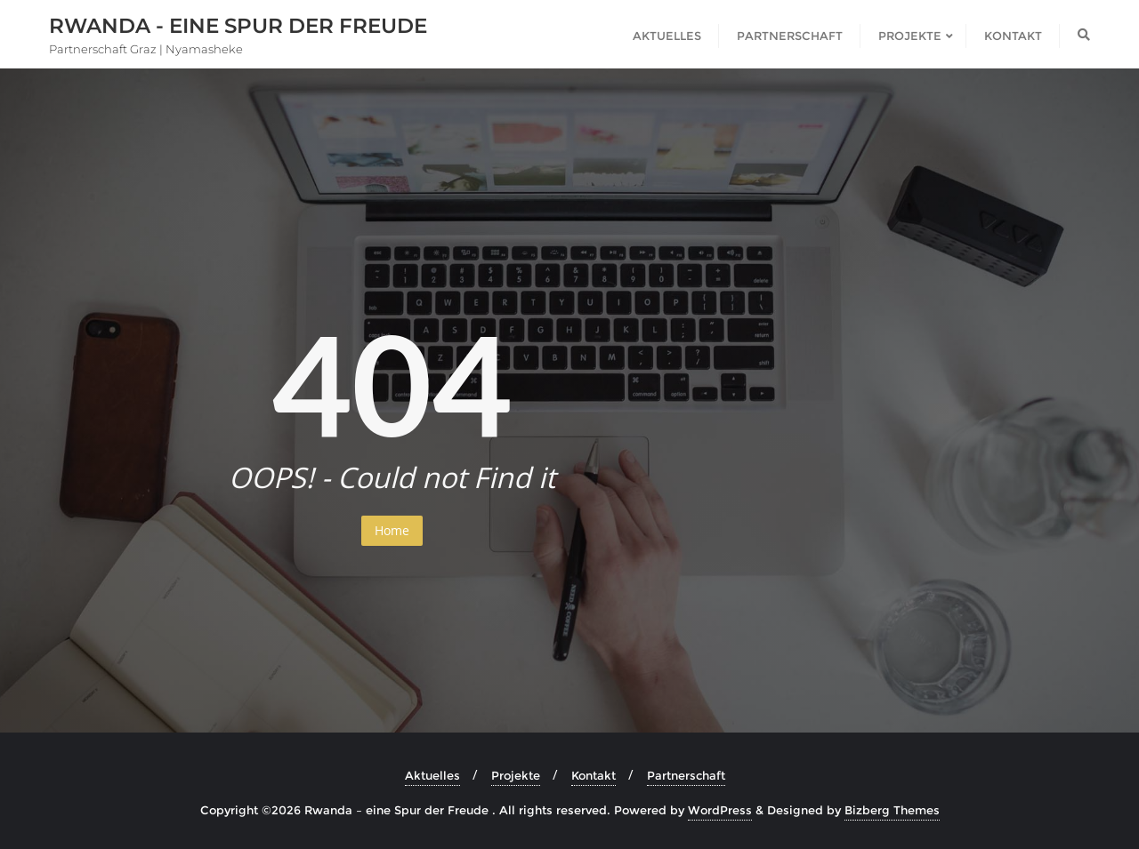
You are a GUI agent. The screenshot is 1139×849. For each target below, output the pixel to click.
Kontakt (593, 775)
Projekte (515, 775)
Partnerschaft (686, 775)
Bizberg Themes (892, 810)
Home (392, 530)
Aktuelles (432, 775)
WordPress (720, 810)
